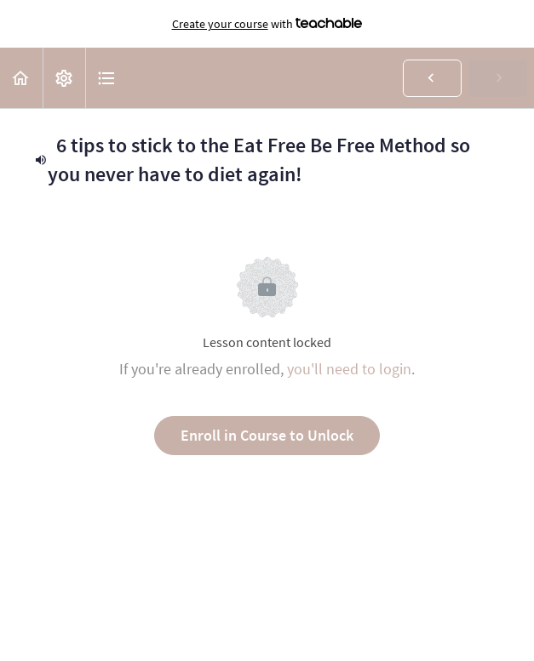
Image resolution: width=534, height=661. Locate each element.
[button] (21, 78)
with (267, 23)
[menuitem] (64, 78)
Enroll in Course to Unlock (267, 435)
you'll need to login (349, 369)
